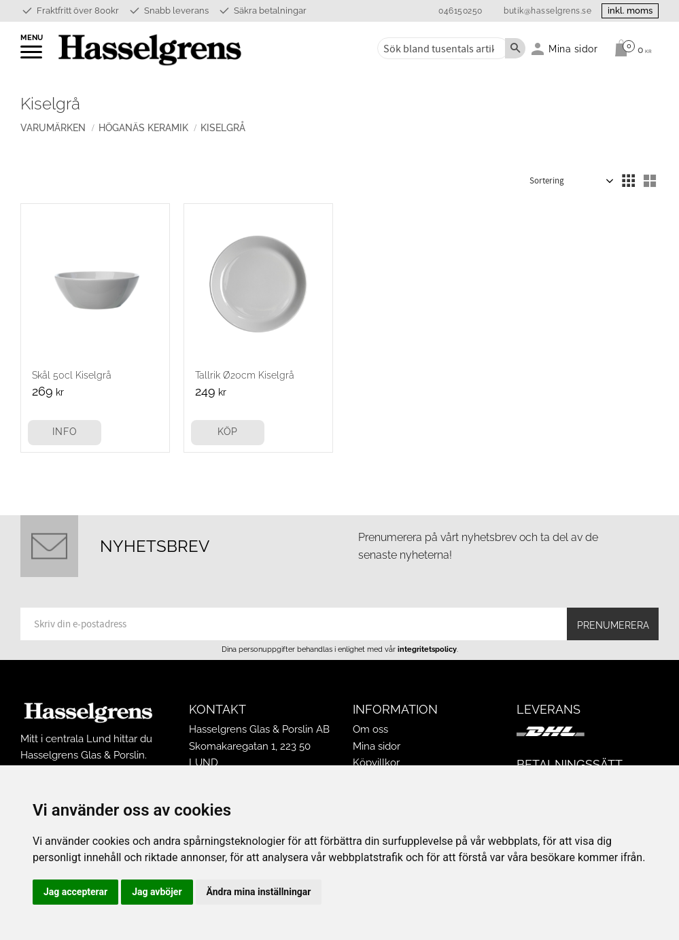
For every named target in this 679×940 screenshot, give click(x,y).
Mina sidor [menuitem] (573, 48)
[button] (32, 56)
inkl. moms (630, 10)
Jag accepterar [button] (75, 891)
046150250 (460, 11)
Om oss (370, 729)
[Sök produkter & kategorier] (440, 48)
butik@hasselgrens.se (547, 11)
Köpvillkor (376, 762)
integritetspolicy (427, 649)
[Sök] (515, 48)
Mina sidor (376, 746)
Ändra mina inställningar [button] (259, 891)
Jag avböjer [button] (156, 891)
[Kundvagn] (630, 48)
